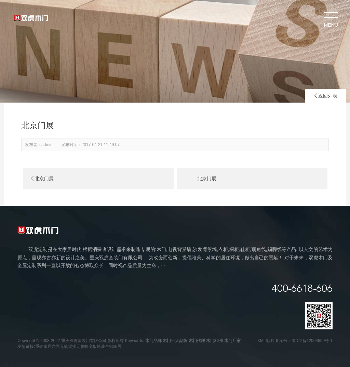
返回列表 (325, 96)
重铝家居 (43, 346)
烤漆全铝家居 (109, 346)
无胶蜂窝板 (86, 346)
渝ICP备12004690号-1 (312, 340)
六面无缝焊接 (64, 346)
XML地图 (265, 340)
